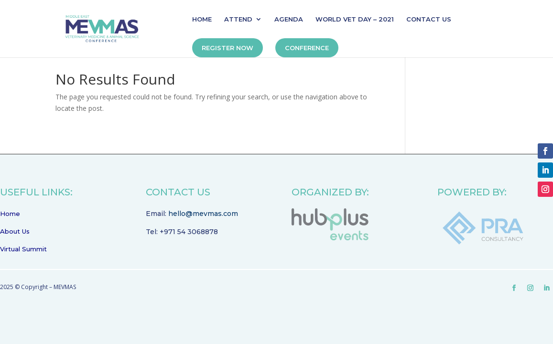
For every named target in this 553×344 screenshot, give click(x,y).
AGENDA (288, 19)
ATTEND (238, 19)
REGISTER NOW (227, 48)
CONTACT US (428, 19)
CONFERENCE (307, 48)
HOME (202, 19)
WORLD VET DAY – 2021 (354, 19)
